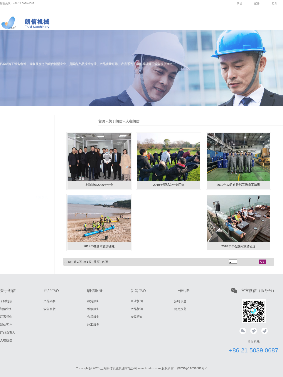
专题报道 (137, 316)
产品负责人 (40, 202)
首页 (128, 121)
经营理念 (42, 176)
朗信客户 (41, 195)
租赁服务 (93, 301)
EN (269, 21)
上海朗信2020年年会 (99, 184)
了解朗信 (41, 151)
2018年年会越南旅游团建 (238, 246)
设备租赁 (50, 309)
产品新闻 (137, 309)
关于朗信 (104, 26)
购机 (239, 3)
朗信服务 (157, 26)
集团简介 (42, 157)
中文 (278, 21)
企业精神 (42, 169)
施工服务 (93, 324)
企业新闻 (137, 301)
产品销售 (50, 301)
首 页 (96, 261)
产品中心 (130, 26)
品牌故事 (42, 163)
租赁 (274, 3)
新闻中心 (183, 26)
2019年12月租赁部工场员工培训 (238, 184)
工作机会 (209, 26)
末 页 (105, 261)
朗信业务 (41, 182)
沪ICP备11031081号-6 (192, 368)
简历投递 (180, 309)
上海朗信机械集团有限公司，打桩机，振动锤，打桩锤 (45, 27)
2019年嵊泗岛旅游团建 (99, 246)
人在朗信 (6, 340)
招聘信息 (180, 301)
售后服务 (93, 316)
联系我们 (41, 189)
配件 (256, 3)
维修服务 (93, 309)
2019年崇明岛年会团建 (168, 184)
